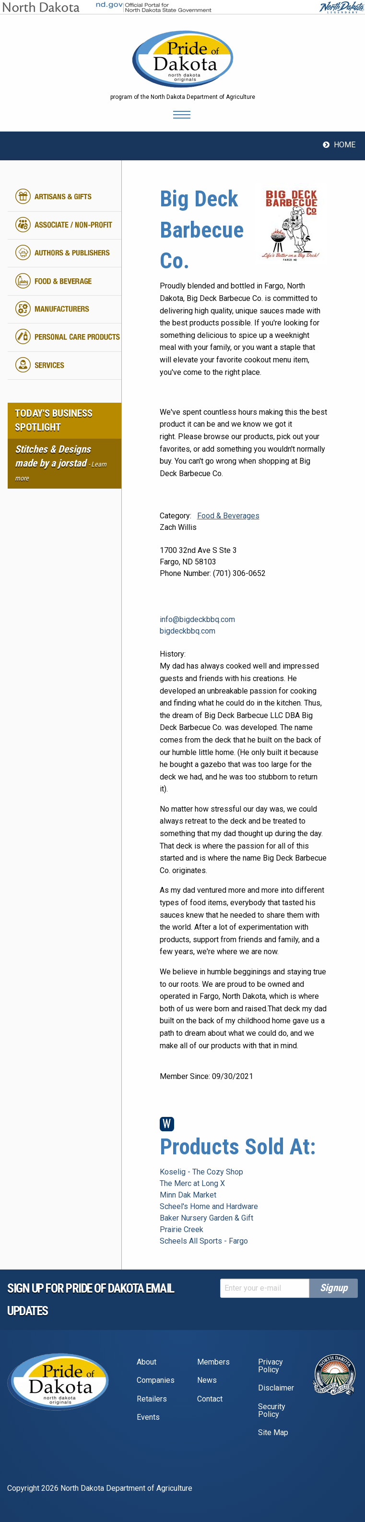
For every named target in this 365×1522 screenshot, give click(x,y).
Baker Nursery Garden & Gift (206, 1217)
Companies (156, 1380)
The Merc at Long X (192, 1183)
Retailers (152, 1398)
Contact (210, 1398)
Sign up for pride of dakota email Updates (90, 1299)
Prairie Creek (181, 1229)
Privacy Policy (270, 1365)
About (146, 1361)
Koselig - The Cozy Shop (201, 1171)
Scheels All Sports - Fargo (204, 1241)
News (207, 1380)
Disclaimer (276, 1387)
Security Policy (271, 1410)
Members (213, 1361)
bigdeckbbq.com (187, 630)
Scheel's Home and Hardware (209, 1206)
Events (148, 1417)
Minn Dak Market (188, 1194)
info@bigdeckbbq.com (197, 619)
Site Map (273, 1432)
